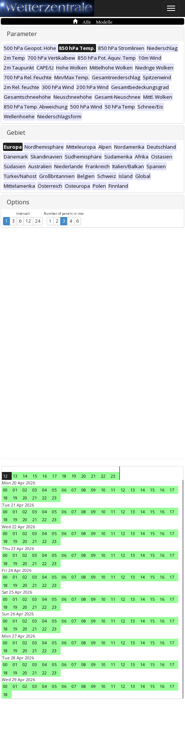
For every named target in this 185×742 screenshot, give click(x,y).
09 (93, 490)
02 (25, 490)
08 (83, 490)
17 (54, 476)
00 (5, 490)
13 (15, 476)
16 (44, 476)
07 (74, 490)
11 (113, 490)
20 (83, 476)
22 (103, 476)
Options (18, 202)
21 (93, 476)
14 (25, 476)
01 (15, 490)
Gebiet (16, 132)
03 (34, 490)
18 (64, 476)
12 (28, 221)
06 (64, 490)
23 (113, 476)
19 (74, 476)
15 (34, 476)
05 (54, 490)
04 (44, 490)
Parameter (22, 34)
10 (103, 490)
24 (37, 221)
